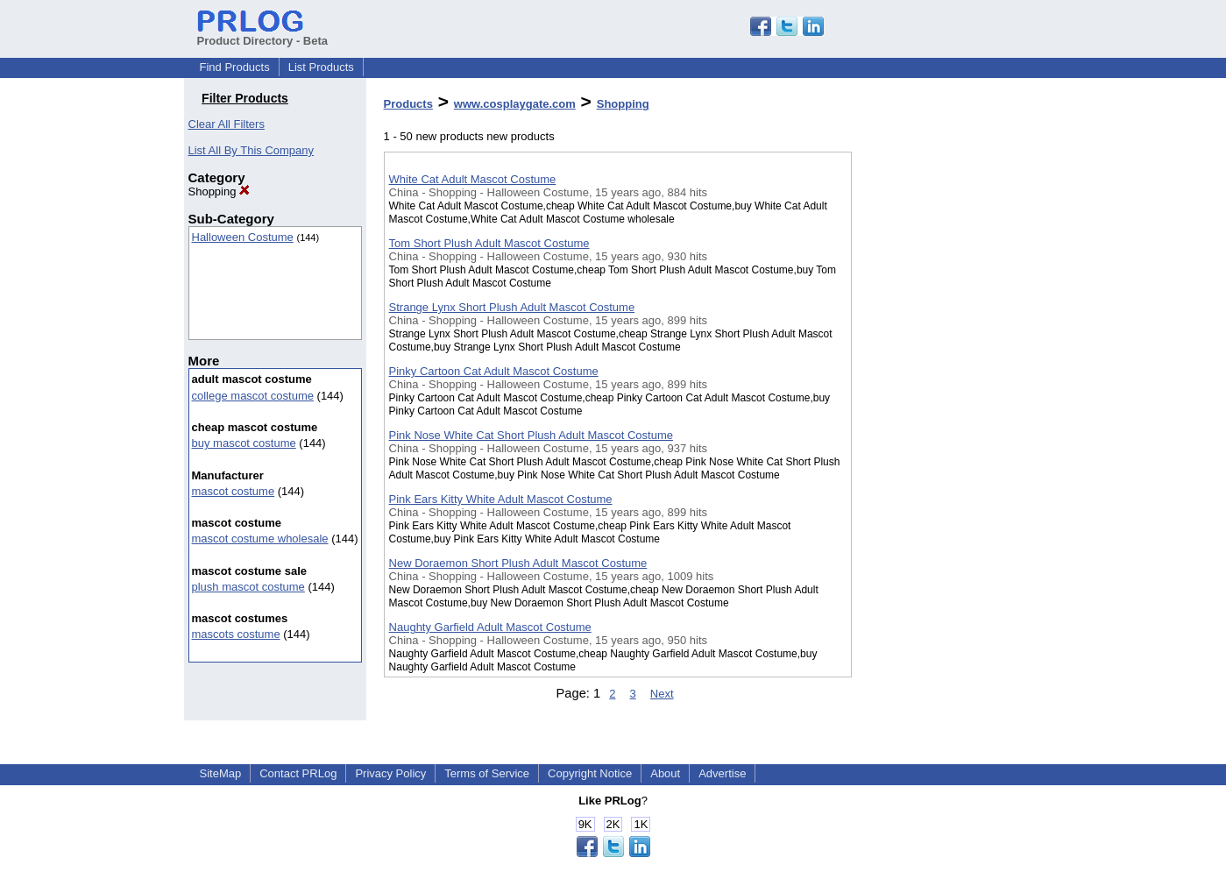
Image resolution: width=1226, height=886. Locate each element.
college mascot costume (253, 395)
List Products (321, 67)
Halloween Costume (243, 237)
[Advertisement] (939, 455)
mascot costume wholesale (260, 538)
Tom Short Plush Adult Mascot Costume (489, 243)
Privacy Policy (390, 773)
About (665, 773)
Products (408, 103)
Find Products (235, 67)
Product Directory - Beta (263, 34)
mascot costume (233, 491)
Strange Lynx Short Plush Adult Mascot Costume (512, 307)
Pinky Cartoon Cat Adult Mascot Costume (494, 371)
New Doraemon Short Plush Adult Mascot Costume (518, 563)
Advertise (722, 773)
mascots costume (236, 634)
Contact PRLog (298, 773)
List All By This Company (251, 150)
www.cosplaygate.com (515, 103)
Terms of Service (486, 773)
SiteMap (221, 773)
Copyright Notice (590, 773)
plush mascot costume (248, 586)
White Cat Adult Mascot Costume (472, 179)
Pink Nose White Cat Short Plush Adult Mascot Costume (531, 435)
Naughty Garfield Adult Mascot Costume (490, 627)
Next (662, 693)
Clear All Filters (226, 124)
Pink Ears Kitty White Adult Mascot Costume (501, 499)
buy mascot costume (244, 443)
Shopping (219, 191)
